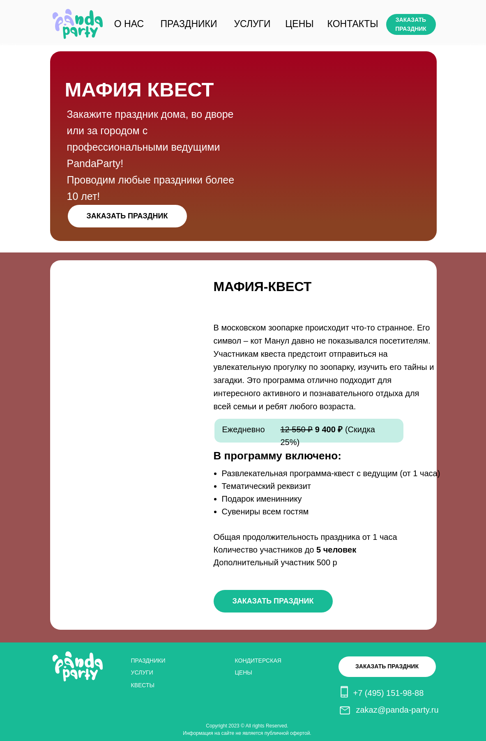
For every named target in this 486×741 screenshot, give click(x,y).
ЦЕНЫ (299, 23)
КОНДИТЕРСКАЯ (258, 660)
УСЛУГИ (252, 23)
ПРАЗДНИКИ (189, 23)
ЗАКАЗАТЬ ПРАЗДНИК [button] (410, 24)
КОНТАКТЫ (352, 23)
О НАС (129, 23)
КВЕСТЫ (142, 685)
